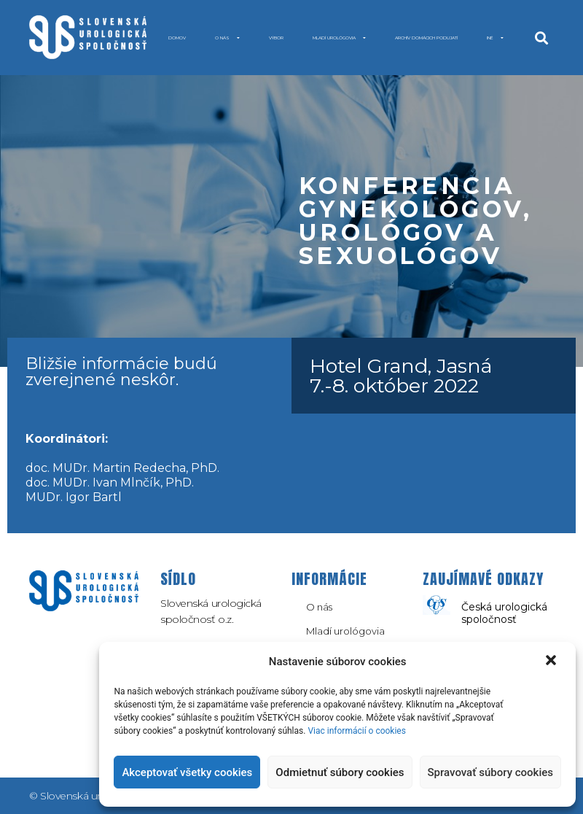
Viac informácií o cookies (357, 731)
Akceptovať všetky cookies (187, 772)
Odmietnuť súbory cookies (339, 772)
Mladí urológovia (339, 38)
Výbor (276, 38)
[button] (552, 661)
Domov (177, 38)
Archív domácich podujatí (426, 38)
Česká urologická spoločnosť (504, 613)
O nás (227, 38)
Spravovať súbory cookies (490, 772)
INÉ (495, 38)
